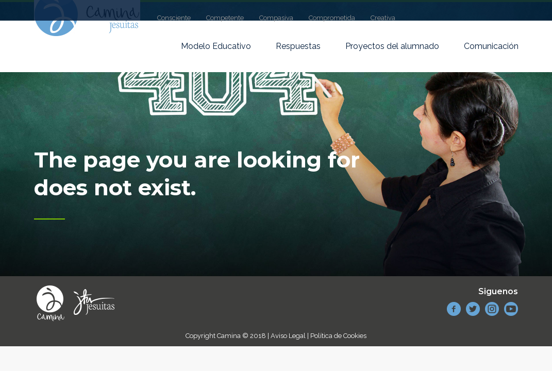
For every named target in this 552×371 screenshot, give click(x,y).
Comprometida (332, 18)
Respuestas (298, 46)
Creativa (383, 18)
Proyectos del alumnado (392, 46)
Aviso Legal (288, 336)
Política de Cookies (338, 336)
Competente (225, 18)
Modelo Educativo (216, 46)
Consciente (174, 18)
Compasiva (276, 18)
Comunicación (491, 46)
